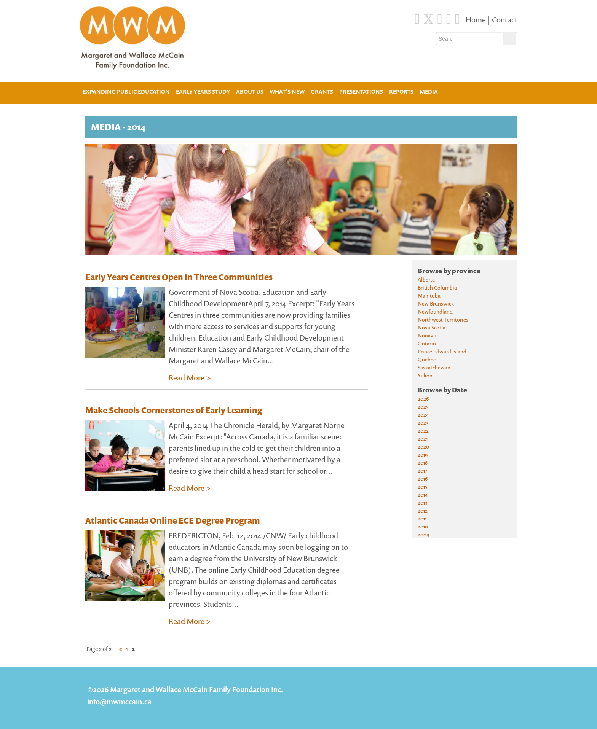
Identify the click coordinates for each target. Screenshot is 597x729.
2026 (423, 398)
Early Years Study (203, 91)
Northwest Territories (443, 319)
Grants (322, 91)
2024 (423, 414)
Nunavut (428, 335)
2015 (422, 486)
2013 (422, 502)
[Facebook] (417, 19)
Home (476, 19)
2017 (422, 470)
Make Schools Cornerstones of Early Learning (173, 410)
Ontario (427, 343)
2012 (423, 510)
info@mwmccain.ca (119, 701)
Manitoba (429, 295)
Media (429, 91)
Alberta (426, 279)
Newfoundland (435, 311)
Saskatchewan (434, 367)
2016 (423, 478)
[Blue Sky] (439, 19)
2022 (423, 430)
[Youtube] (457, 19)
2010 (423, 526)
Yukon (425, 375)
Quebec (427, 359)
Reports (401, 91)
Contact (504, 19)
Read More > (190, 377)
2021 (423, 438)
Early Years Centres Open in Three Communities (179, 277)
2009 (423, 534)
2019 (423, 454)
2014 (423, 494)
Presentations (361, 91)
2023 (423, 422)
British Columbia (437, 287)
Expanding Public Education (126, 90)
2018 (423, 462)
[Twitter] (429, 19)
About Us (249, 90)
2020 (423, 446)
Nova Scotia (431, 327)
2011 (422, 518)
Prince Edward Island (442, 351)
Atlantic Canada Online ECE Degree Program (172, 520)
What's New (287, 91)
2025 (423, 406)
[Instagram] (448, 19)
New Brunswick (436, 303)
